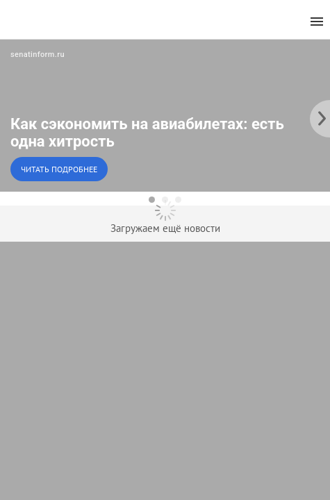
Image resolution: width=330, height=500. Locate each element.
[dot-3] (178, 200)
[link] (165, 115)
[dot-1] (152, 200)
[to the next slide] (319, 115)
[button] (165, 115)
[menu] (317, 21)
